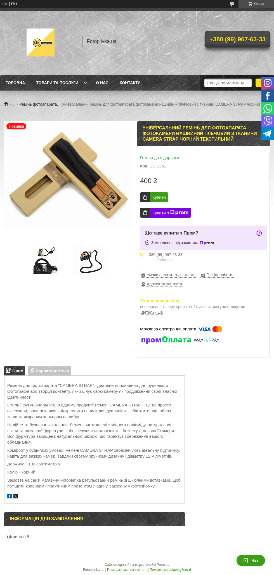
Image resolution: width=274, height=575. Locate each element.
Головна (15, 83)
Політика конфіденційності (170, 570)
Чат (250, 560)
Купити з (170, 212)
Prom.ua (163, 565)
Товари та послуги (57, 83)
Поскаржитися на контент (127, 570)
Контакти (130, 83)
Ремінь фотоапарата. (39, 104)
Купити (159, 197)
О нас (102, 83)
